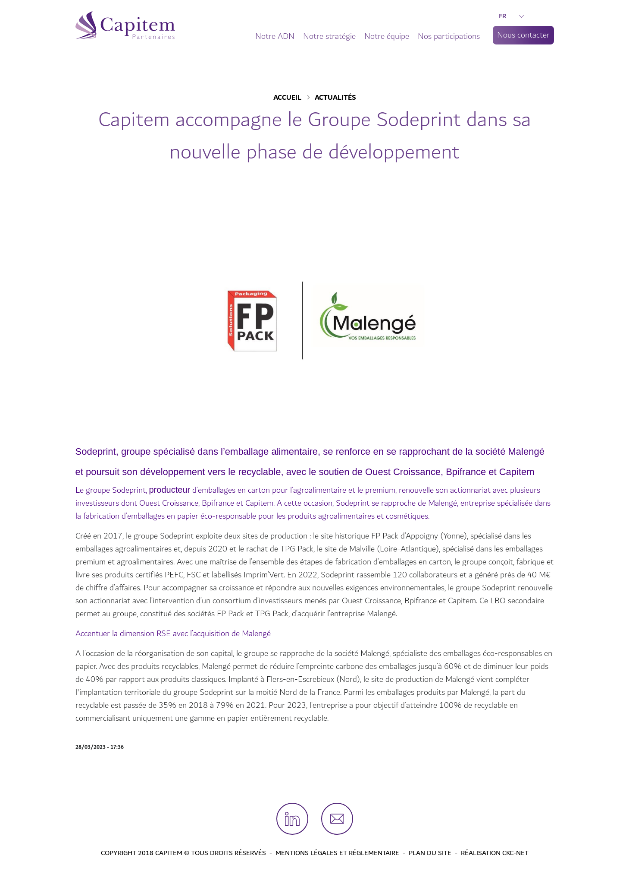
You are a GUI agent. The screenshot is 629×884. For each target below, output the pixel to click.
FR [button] (511, 16)
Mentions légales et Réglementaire (337, 853)
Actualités (335, 98)
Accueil (287, 98)
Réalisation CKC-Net (495, 853)
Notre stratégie (329, 36)
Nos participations (449, 36)
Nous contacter (523, 35)
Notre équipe (386, 36)
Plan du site (430, 853)
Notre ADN (274, 36)
